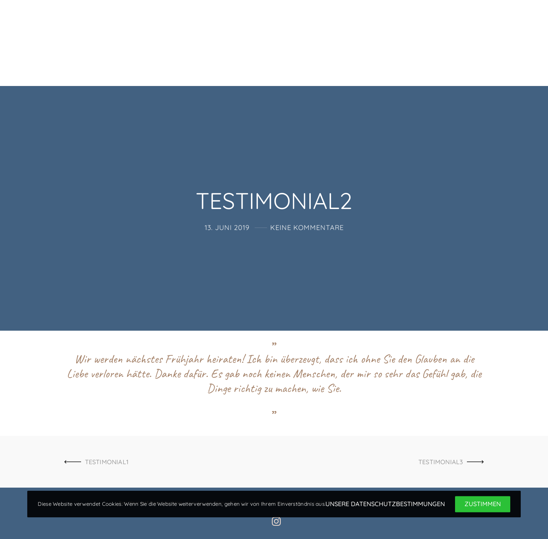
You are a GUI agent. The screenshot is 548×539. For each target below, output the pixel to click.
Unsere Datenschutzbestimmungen (385, 504)
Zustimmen (482, 504)
